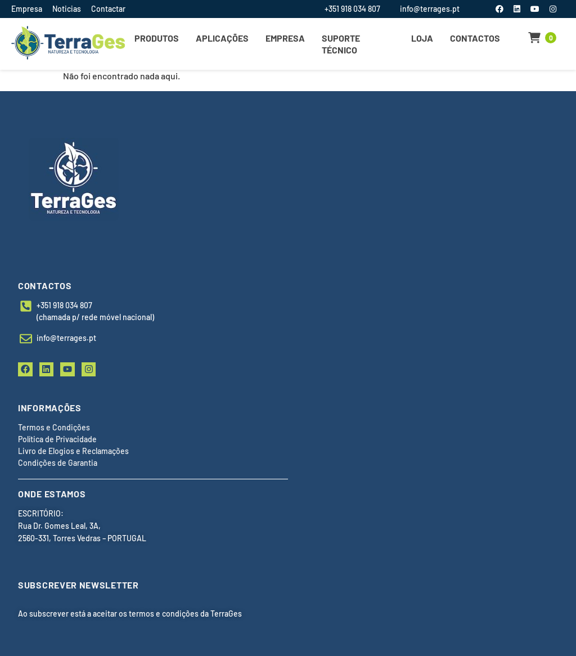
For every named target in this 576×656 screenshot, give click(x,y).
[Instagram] (553, 9)
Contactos (475, 38)
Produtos (156, 38)
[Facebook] (500, 9)
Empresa (26, 9)
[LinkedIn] (518, 9)
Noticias (66, 9)
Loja (422, 38)
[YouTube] (535, 9)
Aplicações (222, 38)
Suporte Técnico (341, 44)
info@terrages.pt (430, 9)
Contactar (108, 9)
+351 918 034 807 (352, 9)
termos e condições (164, 613)
